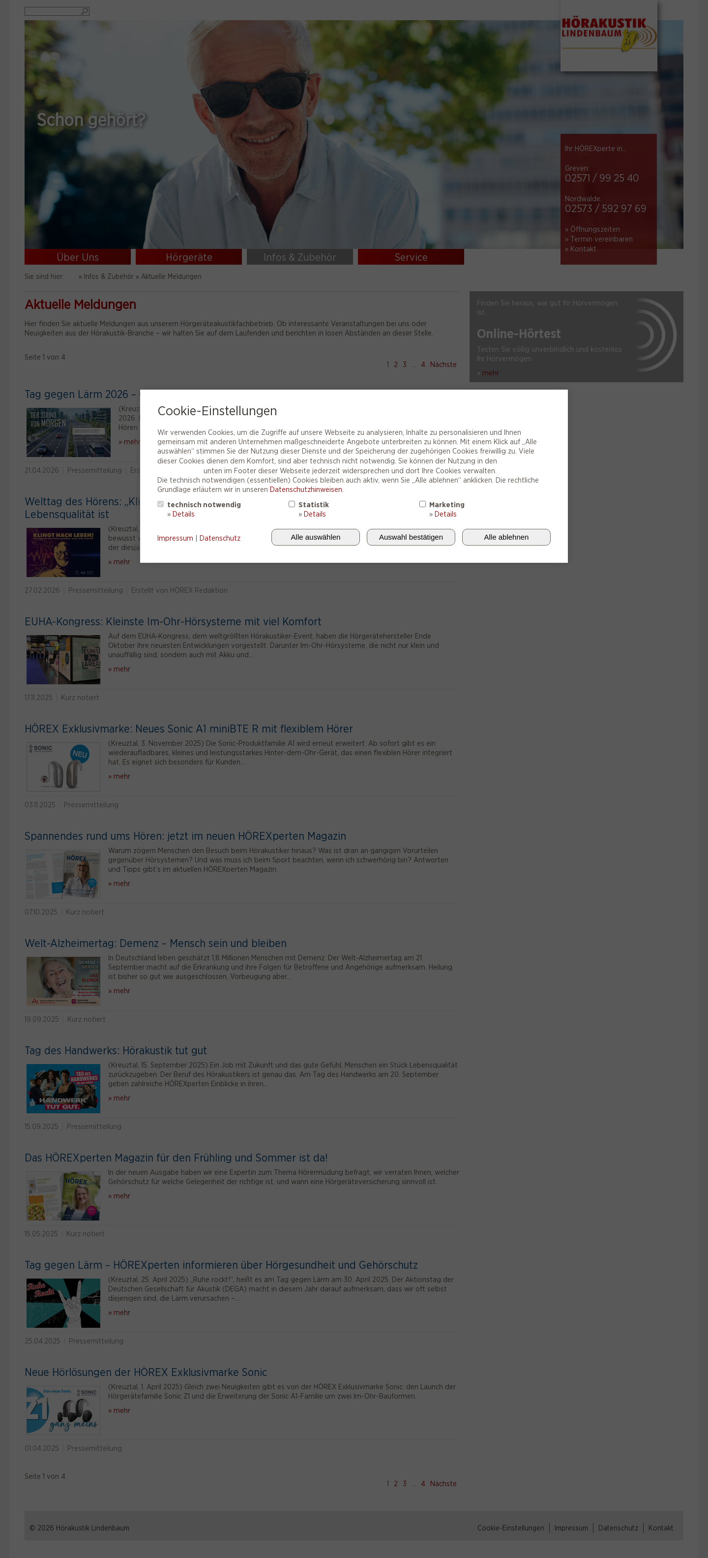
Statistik (313, 504)
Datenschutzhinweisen (306, 489)
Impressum (175, 538)
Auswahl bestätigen (411, 537)
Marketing (447, 504)
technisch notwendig (204, 504)
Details (184, 514)
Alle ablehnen (506, 537)
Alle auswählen (316, 537)
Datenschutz (220, 538)
